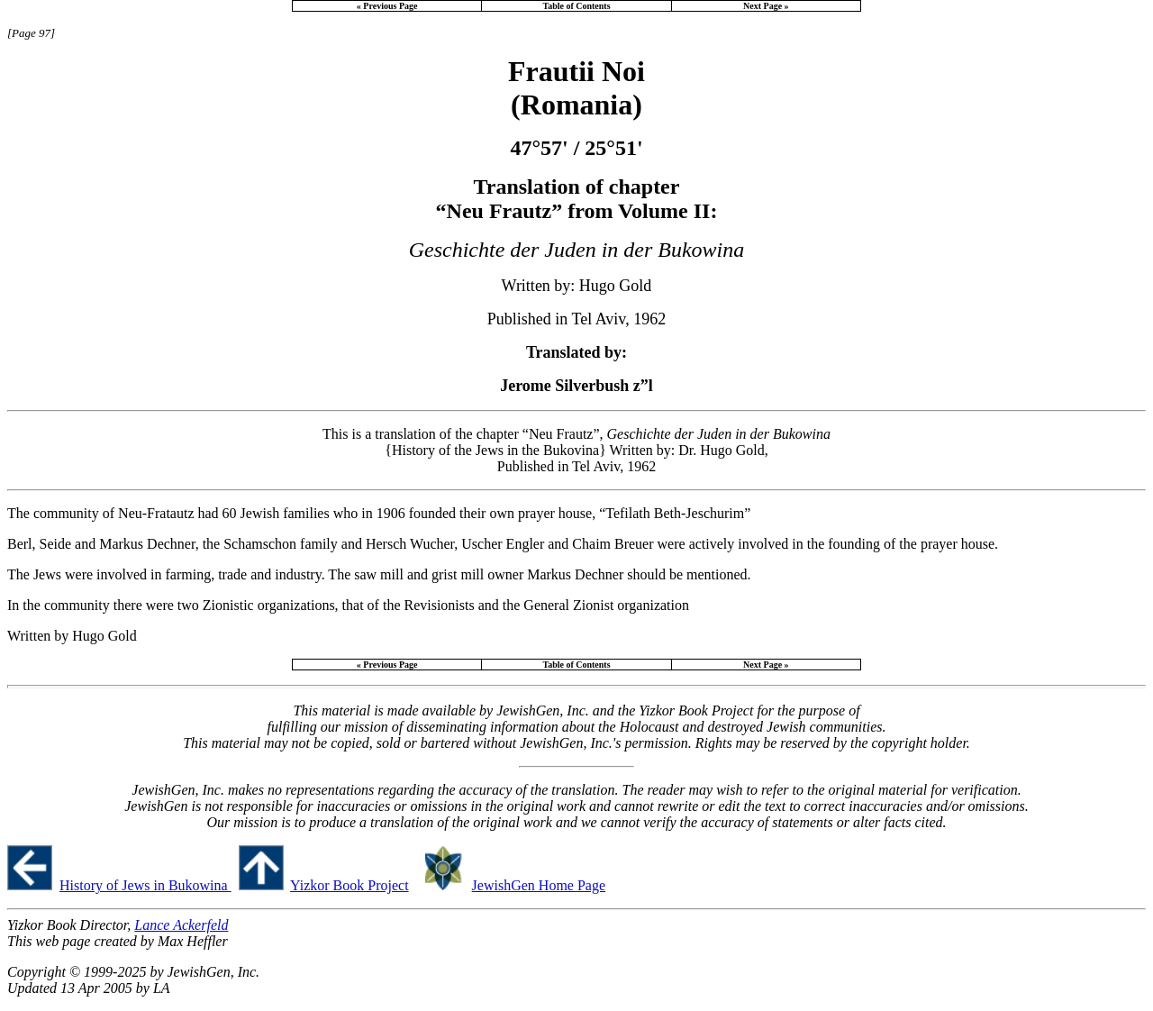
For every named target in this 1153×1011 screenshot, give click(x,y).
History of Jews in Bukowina (145, 885)
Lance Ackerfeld (181, 925)
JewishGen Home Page (538, 885)
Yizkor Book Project (349, 885)
